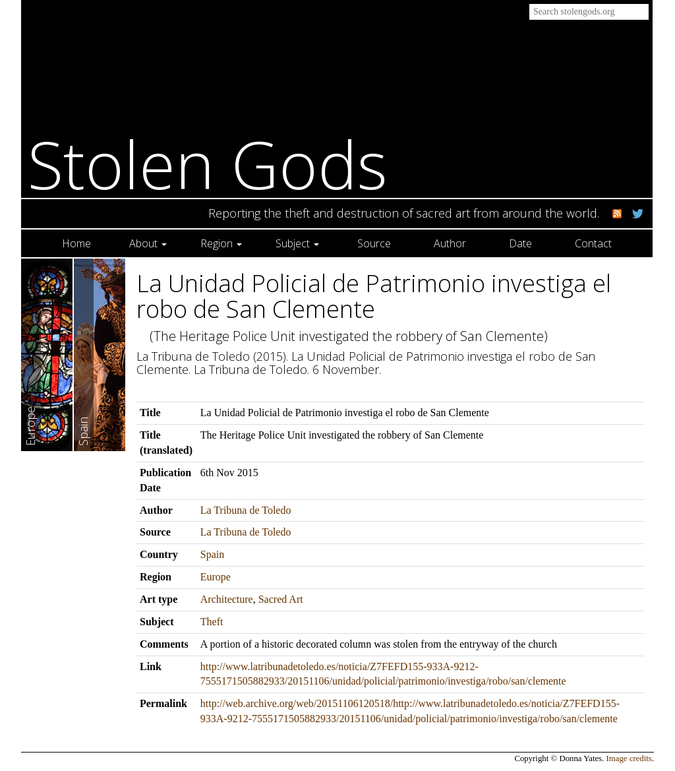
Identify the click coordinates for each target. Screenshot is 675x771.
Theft (211, 621)
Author (450, 243)
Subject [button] (297, 243)
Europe (215, 576)
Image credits (629, 758)
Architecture (226, 599)
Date (520, 243)
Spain (212, 554)
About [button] (148, 243)
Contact (593, 243)
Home (76, 243)
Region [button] (221, 243)
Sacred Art (280, 599)
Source (374, 243)
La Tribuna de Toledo (245, 510)
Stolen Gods (208, 163)
